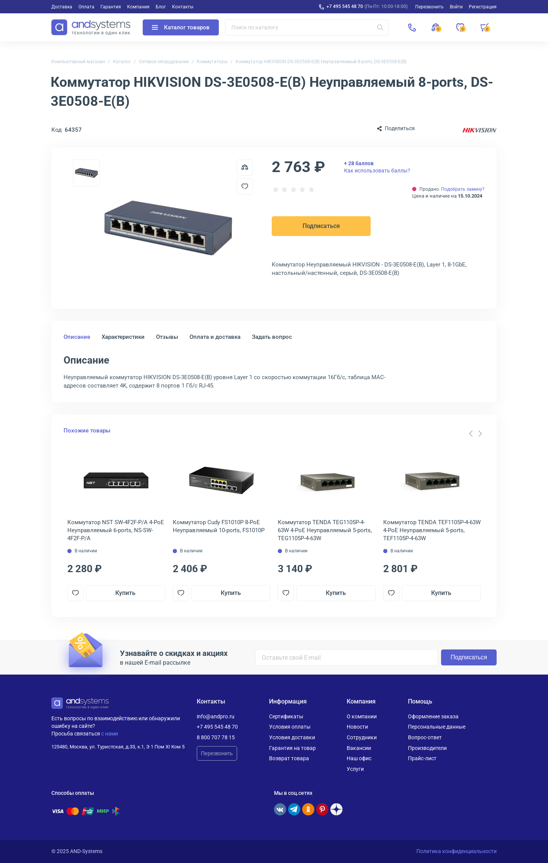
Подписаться (321, 226)
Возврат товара (289, 758)
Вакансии (359, 748)
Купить (125, 593)
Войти (456, 7)
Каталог (122, 61)
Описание (77, 336)
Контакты (182, 7)
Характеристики (123, 336)
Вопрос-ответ (425, 737)
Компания (138, 7)
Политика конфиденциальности (456, 851)
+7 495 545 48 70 (345, 6)
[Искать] (380, 27)
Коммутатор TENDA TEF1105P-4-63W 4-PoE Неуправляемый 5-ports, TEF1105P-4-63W (432, 530)
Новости (357, 727)
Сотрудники (362, 737)
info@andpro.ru (215, 716)
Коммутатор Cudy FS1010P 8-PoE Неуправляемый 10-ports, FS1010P (218, 526)
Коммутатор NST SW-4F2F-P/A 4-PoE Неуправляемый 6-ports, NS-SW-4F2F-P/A (115, 530)
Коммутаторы (212, 61)
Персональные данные (436, 727)
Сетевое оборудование (164, 61)
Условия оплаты (290, 727)
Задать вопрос (272, 336)
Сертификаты (286, 716)
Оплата (86, 7)
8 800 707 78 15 (216, 737)
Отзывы (167, 336)
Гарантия (110, 7)
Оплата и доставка (215, 336)
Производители (427, 748)
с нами (109, 734)
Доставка (61, 7)
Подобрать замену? (462, 189)
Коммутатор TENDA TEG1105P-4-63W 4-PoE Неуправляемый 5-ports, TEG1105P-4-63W (325, 530)
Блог (161, 7)
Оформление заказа (433, 716)
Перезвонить (217, 753)
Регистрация (483, 7)
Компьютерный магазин (78, 61)
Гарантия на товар (292, 748)
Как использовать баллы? (377, 166)
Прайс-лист (422, 758)
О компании (362, 716)
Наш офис (359, 758)
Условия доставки (292, 737)
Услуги (355, 769)
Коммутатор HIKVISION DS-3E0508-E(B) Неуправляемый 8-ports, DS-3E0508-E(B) (321, 61)
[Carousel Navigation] (475, 433)
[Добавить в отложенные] (245, 187)
